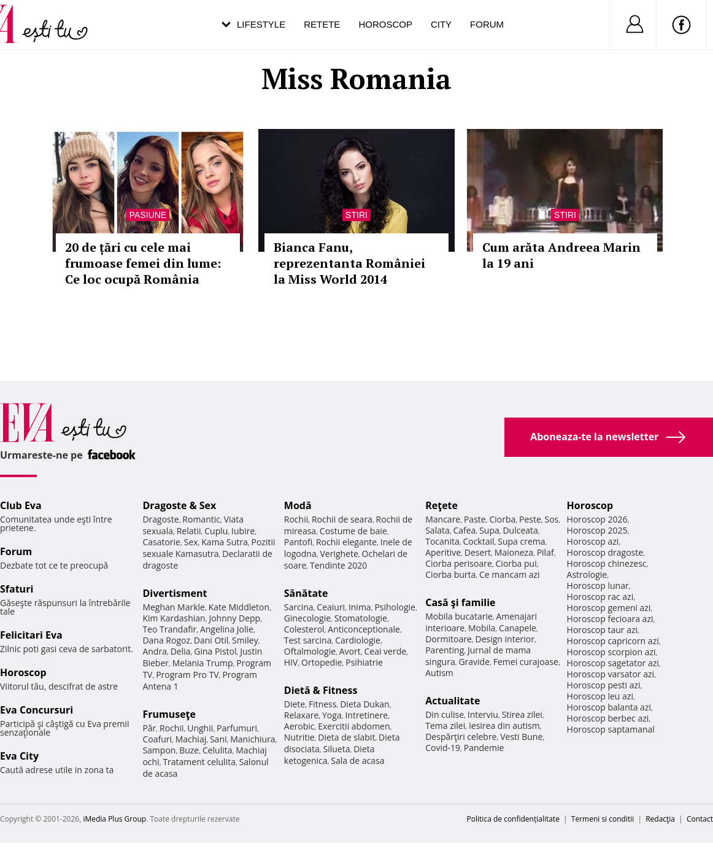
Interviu (483, 714)
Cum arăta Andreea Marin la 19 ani (561, 255)
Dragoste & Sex (179, 505)
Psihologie (394, 607)
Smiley (245, 640)
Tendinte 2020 (338, 565)
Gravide (474, 661)
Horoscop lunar (598, 585)
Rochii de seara (342, 519)
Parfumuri (237, 728)
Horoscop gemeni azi (609, 607)
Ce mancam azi (509, 574)
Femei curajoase (525, 661)
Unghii (200, 728)
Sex (191, 542)
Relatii (189, 531)
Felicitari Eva (31, 635)
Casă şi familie (460, 602)
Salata (437, 530)
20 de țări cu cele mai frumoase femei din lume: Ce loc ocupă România (143, 263)
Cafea (464, 530)
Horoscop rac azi (600, 596)
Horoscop (385, 24)
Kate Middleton (239, 607)
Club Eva (21, 505)
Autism (439, 673)
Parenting (444, 650)
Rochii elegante (346, 542)
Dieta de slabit (346, 737)
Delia (181, 651)
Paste (475, 519)
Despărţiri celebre (460, 736)
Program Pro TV (187, 674)
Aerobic (299, 726)
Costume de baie (353, 531)
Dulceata (520, 530)
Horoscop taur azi (602, 630)
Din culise (444, 714)
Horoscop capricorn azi (613, 641)
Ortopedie (321, 662)
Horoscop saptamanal (611, 729)
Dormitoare (448, 639)
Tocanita (442, 541)
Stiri (356, 215)
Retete (322, 24)
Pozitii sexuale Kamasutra (208, 547)
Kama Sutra (224, 542)
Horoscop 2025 (597, 530)
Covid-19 (442, 747)
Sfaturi (16, 589)
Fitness (323, 704)
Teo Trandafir (169, 629)
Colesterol (304, 629)
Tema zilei (445, 725)
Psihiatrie (364, 662)
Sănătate (306, 593)
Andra (154, 651)
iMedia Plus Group (114, 819)
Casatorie (161, 542)
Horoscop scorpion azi (611, 652)
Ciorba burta (450, 574)
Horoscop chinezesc (607, 563)
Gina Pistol (215, 651)
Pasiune (147, 215)
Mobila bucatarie (459, 616)
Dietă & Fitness (321, 690)
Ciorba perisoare (458, 563)
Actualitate (452, 700)
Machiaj (191, 739)
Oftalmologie (310, 651)
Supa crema (521, 541)
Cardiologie (357, 640)
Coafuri (157, 739)
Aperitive (443, 552)
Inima (360, 607)
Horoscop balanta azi (609, 707)
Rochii (171, 728)
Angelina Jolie (226, 629)
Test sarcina (308, 640)
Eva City (19, 756)
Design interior (504, 639)
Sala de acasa (357, 760)
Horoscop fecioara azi (610, 619)
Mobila (481, 628)
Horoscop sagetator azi (613, 663)
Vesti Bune (521, 736)
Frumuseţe (169, 714)
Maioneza (514, 552)
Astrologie (587, 574)
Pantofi (298, 542)
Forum (487, 24)
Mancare (442, 519)
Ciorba (502, 519)
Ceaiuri (331, 607)
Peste (530, 519)
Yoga (332, 715)
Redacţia (660, 819)
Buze (189, 750)
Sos (551, 519)
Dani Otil (211, 640)
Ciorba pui (516, 563)
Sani (218, 739)
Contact (700, 819)
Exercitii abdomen (354, 726)
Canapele (517, 628)
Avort (350, 651)
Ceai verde (385, 651)
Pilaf (545, 552)
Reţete (441, 505)
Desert (477, 552)
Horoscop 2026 (597, 519)
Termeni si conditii (602, 819)
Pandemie (484, 747)
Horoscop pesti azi (604, 685)
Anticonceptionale (364, 629)
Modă (298, 505)
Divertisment (174, 593)
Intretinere (366, 715)
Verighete (339, 553)
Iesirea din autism (504, 725)
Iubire (243, 531)
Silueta (336, 749)
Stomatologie (360, 618)
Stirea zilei (522, 714)
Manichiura (252, 739)
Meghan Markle (173, 607)
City (441, 24)
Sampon (158, 750)
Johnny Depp (234, 618)
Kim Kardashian (173, 618)
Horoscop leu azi (600, 696)
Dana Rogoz (166, 640)
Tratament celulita (199, 762)
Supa (489, 530)
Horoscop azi (593, 541)
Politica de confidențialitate (513, 819)
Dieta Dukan (364, 704)
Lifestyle (261, 24)
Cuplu (216, 531)
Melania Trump (202, 663)
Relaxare (301, 715)
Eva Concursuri (36, 710)
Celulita (217, 750)
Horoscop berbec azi (608, 718)
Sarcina (299, 607)
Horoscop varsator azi (610, 674)
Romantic (201, 519)
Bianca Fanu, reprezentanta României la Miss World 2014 (349, 263)
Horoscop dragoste (605, 552)
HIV (291, 662)
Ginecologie (307, 618)
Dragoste (160, 519)
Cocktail (478, 541)
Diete (294, 704)
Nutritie (299, 737)
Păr (149, 728)
